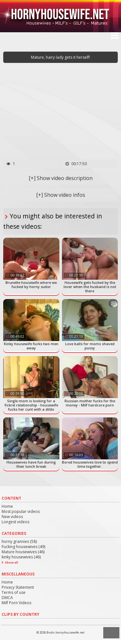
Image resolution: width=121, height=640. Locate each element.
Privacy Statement (18, 587)
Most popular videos (21, 511)
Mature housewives (23, 552)
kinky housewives (21, 557)
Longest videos (15, 522)
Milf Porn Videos (16, 602)
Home (7, 506)
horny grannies (19, 541)
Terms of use (13, 592)
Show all (11, 562)
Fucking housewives (23, 546)
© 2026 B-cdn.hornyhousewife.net (60, 632)
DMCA (7, 597)
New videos (12, 516)
